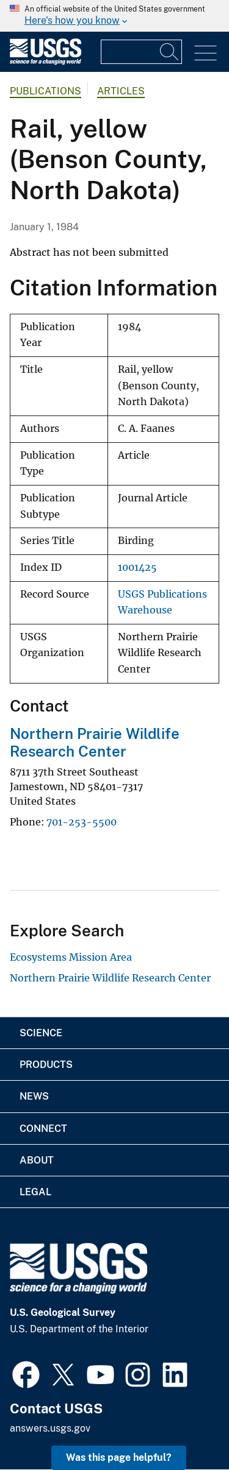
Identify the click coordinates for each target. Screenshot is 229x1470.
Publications (45, 91)
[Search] (170, 52)
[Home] (45, 62)
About (37, 1160)
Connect (43, 1128)
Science (41, 1033)
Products (46, 1064)
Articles (121, 91)
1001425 (137, 567)
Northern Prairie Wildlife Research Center (95, 742)
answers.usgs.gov (50, 1428)
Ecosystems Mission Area (71, 957)
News (34, 1096)
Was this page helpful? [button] (119, 1457)
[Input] (141, 52)
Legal (35, 1192)
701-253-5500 (81, 822)
